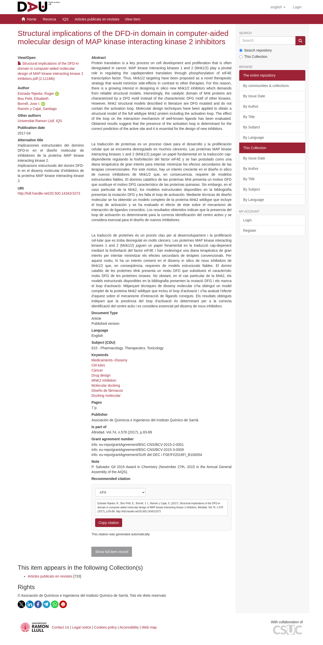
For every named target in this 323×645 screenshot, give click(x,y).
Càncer (97, 370)
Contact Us (60, 627)
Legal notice (81, 627)
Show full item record (111, 552)
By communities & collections (266, 86)
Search (245, 33)
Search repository (255, 50)
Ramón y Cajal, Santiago (37, 109)
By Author (251, 106)
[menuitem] (297, 7)
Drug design (101, 375)
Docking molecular (105, 396)
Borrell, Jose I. (29, 104)
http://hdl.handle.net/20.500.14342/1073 (49, 193)
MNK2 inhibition (103, 380)
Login (247, 220)
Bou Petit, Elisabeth (33, 99)
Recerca (49, 19)
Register (249, 230)
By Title (249, 117)
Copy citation (108, 523)
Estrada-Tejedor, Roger (36, 93)
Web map (149, 627)
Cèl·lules (98, 365)
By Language (253, 137)
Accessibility (129, 627)
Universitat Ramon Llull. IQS (40, 121)
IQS (65, 19)
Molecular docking (105, 385)
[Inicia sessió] (297, 7)
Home (31, 19)
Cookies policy (105, 627)
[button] (278, 7)
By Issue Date (254, 96)
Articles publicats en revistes (97, 19)
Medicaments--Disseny (109, 360)
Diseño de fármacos (107, 390)
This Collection (253, 57)
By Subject (251, 127)
